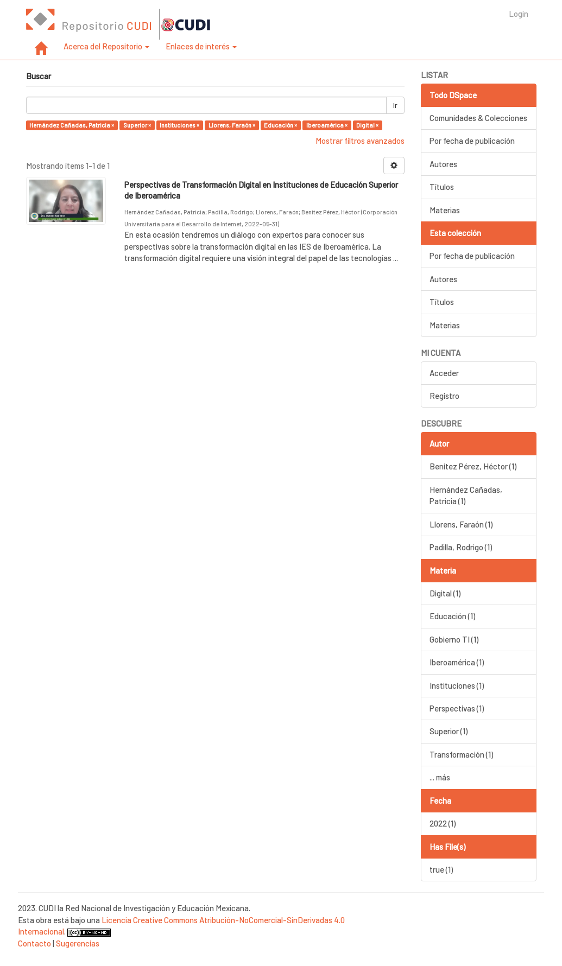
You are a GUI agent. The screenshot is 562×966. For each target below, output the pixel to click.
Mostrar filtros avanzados (360, 140)
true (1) (441, 869)
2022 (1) (443, 823)
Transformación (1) (461, 754)
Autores (443, 164)
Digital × (367, 125)
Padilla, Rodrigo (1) (461, 547)
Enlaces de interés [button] (201, 46)
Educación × (280, 125)
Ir (395, 105)
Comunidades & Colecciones (478, 118)
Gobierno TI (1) (454, 639)
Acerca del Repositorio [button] (106, 46)
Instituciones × (179, 125)
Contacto (34, 943)
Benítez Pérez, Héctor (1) (473, 466)
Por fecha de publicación (472, 140)
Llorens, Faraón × (232, 125)
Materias (445, 210)
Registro (444, 396)
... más (440, 777)
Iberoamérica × (327, 125)
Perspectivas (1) (457, 708)
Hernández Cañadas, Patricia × (71, 125)
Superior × (137, 125)
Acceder (444, 373)
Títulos (442, 187)
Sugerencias (77, 943)
